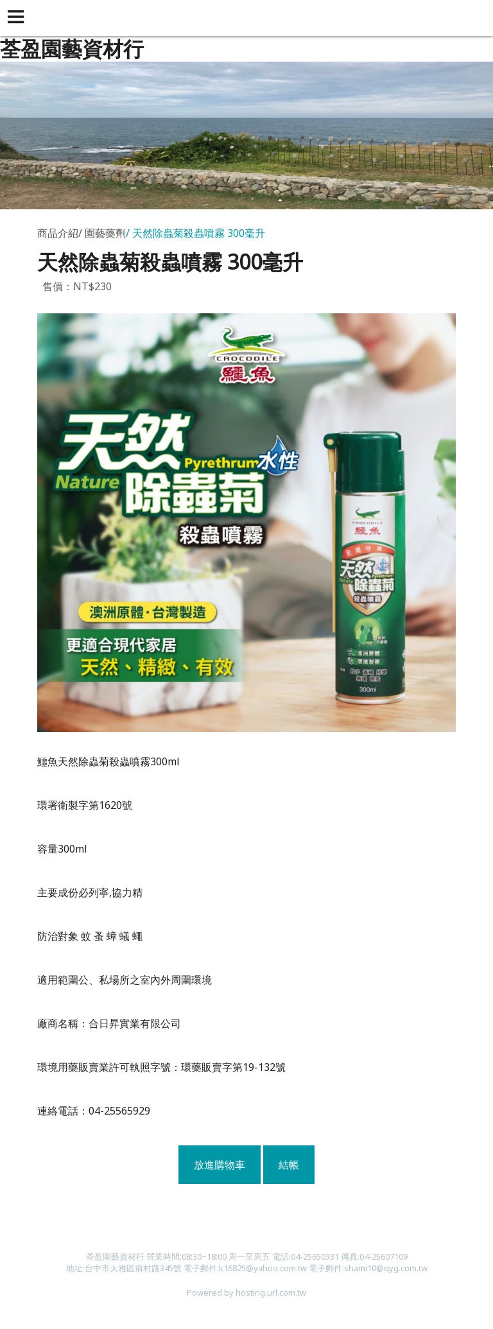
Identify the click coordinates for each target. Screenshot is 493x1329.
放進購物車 (219, 1165)
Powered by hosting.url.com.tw (246, 1292)
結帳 (289, 1165)
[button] (18, 18)
